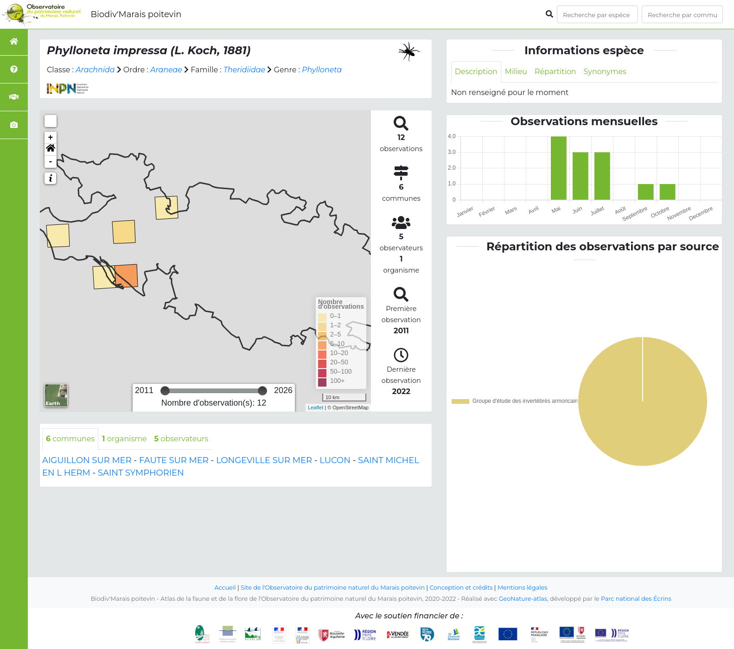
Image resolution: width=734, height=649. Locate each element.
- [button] (50, 161)
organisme (124, 438)
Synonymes (606, 71)
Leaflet (315, 407)
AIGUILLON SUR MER (87, 460)
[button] (51, 150)
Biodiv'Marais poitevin (135, 14)
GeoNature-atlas (522, 598)
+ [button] (50, 137)
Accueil (224, 587)
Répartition (556, 71)
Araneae (167, 69)
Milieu (516, 71)
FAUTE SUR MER (174, 460)
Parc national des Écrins (636, 598)
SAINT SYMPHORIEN (141, 473)
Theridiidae (245, 69)
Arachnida (95, 69)
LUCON (335, 460)
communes (70, 438)
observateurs (182, 438)
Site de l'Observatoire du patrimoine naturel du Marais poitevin (332, 587)
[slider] (165, 390)
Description (476, 71)
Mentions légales (523, 587)
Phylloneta (323, 69)
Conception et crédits (461, 587)
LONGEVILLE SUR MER (264, 460)
